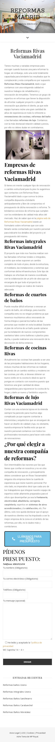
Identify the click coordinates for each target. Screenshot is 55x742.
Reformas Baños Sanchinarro (17, 698)
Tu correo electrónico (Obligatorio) (27, 581)
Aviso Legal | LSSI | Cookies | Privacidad (27, 733)
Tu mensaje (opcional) (27, 619)
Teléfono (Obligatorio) (15, 592)
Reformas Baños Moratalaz (17, 712)
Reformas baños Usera (14, 684)
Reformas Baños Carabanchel (18, 705)
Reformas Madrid (27, 14)
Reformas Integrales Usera (17, 691)
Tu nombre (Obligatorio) (27, 570)
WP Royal (34, 736)
